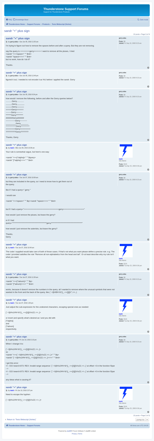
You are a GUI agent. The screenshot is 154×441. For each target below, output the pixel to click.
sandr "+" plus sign (17, 31)
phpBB (69, 431)
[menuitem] (9, 19)
